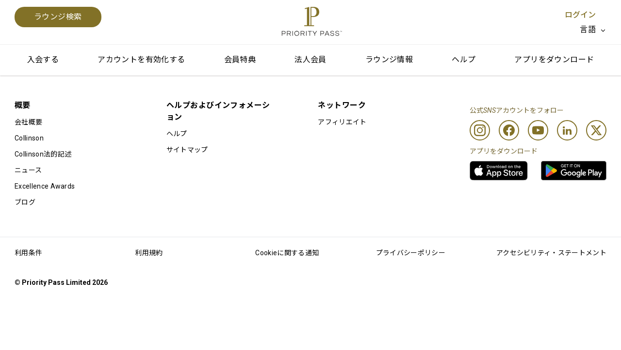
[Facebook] (509, 130)
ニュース (28, 170)
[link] (499, 170)
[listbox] (593, 29)
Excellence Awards (45, 186)
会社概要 (28, 122)
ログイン (580, 14)
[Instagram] (480, 130)
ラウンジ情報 (389, 59)
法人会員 (310, 59)
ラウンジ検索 (58, 16)
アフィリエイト (342, 122)
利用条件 (28, 253)
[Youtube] (538, 130)
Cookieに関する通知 (287, 253)
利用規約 (149, 253)
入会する (43, 59)
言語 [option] (588, 29)
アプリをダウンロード (554, 59)
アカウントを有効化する (141, 59)
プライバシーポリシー (410, 253)
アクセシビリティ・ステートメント (551, 253)
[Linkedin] (567, 130)
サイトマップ (187, 150)
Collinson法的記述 (43, 154)
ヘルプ (463, 59)
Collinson (29, 138)
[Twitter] (596, 130)
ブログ (25, 202)
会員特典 (240, 59)
